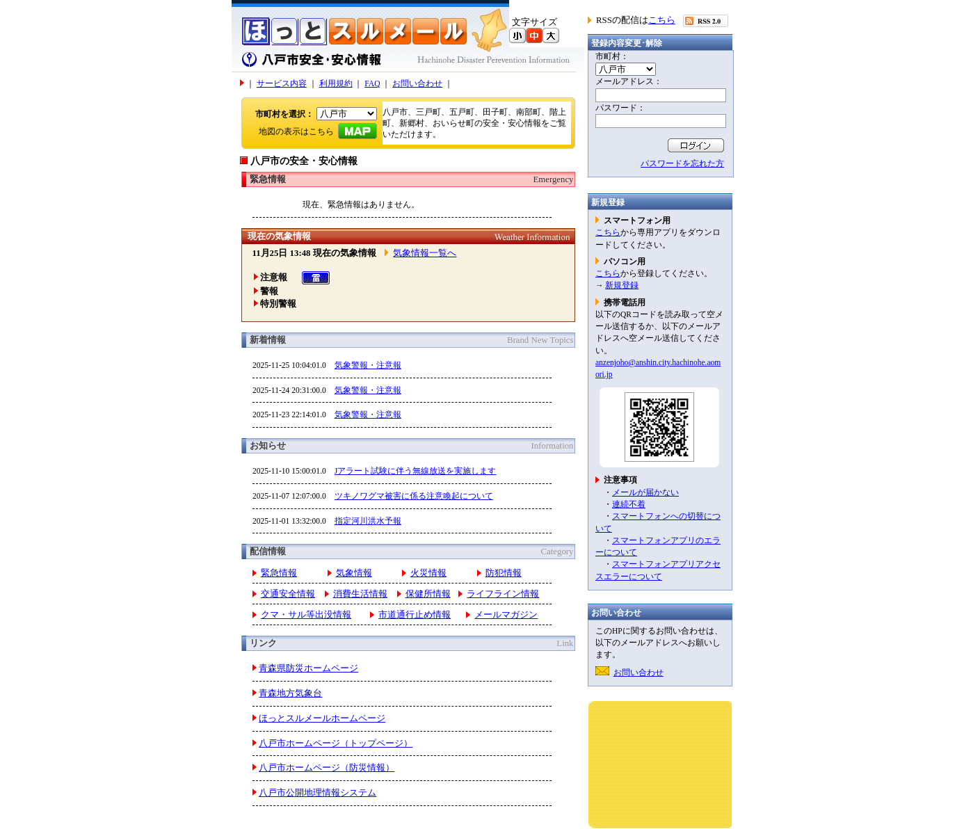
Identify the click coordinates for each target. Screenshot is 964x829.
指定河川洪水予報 (368, 521)
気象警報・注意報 (368, 365)
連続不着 (628, 504)
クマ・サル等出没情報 (306, 615)
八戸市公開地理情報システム (317, 793)
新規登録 (621, 285)
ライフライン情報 (503, 594)
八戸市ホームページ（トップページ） (335, 743)
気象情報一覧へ (424, 253)
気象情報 (354, 573)
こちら (661, 20)
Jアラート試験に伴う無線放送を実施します (416, 471)
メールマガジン (506, 615)
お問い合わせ (417, 83)
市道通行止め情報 (414, 615)
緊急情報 (279, 573)
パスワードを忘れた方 (682, 163)
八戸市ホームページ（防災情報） (326, 768)
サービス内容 (282, 83)
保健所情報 (428, 594)
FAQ (372, 83)
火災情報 (428, 573)
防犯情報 (503, 573)
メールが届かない (645, 492)
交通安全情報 (288, 594)
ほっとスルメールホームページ (322, 718)
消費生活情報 (360, 594)
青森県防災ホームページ (308, 668)
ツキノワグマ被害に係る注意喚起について (414, 496)
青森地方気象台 (290, 693)
